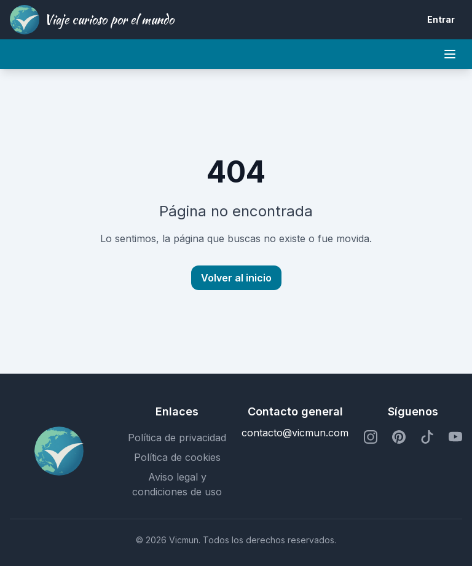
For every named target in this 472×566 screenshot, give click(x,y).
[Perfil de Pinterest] (399, 437)
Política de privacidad (177, 437)
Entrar (441, 19)
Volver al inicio (236, 278)
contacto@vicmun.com (295, 432)
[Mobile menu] (450, 54)
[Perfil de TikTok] (427, 437)
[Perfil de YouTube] (455, 437)
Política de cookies (177, 457)
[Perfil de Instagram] (370, 437)
